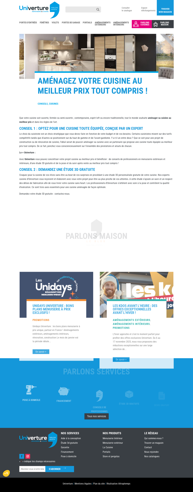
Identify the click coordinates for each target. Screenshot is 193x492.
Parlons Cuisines (145, 23)
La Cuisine (108, 447)
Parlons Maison (164, 23)
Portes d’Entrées (28, 23)
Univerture (68, 483)
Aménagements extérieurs (131, 380)
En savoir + (121, 420)
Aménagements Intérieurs (121, 24)
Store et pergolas (111, 456)
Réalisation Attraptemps (118, 483)
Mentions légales (83, 483)
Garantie (65, 447)
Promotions (41, 380)
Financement (67, 451)
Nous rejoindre (151, 451)
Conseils (43, 103)
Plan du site (99, 483)
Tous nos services (96, 416)
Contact (148, 447)
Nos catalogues (151, 456)
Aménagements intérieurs (131, 384)
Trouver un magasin (153, 442)
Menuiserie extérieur (113, 442)
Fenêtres (44, 23)
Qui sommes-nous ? (153, 438)
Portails (87, 23)
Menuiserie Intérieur (112, 438)
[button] (6, 473)
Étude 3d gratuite (69, 442)
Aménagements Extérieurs (103, 24)
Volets (55, 23)
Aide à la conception (71, 438)
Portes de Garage (71, 23)
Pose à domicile (68, 456)
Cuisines (53, 103)
